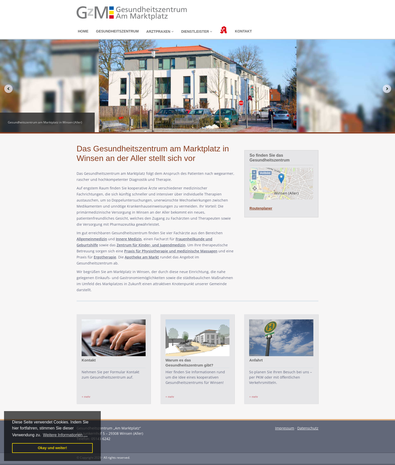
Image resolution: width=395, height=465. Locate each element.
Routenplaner (261, 208)
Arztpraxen (160, 31)
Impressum (284, 428)
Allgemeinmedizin (92, 239)
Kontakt (243, 31)
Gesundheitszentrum (117, 31)
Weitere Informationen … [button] (65, 435)
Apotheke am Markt (142, 257)
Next (388, 88)
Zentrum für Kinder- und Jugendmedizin (151, 245)
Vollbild (265, 173)
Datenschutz (307, 428)
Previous (6, 88)
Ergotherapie (105, 257)
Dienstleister (196, 31)
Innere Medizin (129, 239)
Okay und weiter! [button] (52, 448)
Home (83, 31)
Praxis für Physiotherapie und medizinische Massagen (170, 251)
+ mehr (86, 396)
